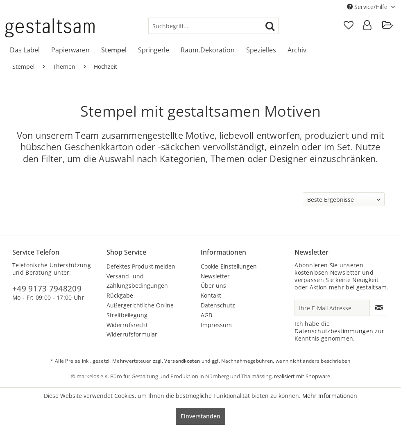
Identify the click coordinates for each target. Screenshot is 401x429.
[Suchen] (270, 26)
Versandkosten (182, 360)
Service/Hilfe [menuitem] (368, 7)
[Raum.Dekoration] (207, 50)
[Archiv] (297, 50)
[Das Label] (24, 50)
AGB (206, 315)
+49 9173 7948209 (47, 288)
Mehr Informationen (329, 396)
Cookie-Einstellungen (229, 266)
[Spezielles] (261, 50)
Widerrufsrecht (127, 325)
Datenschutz (218, 305)
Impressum (216, 325)
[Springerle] (153, 50)
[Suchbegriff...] (213, 26)
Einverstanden (200, 416)
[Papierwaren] (70, 50)
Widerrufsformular (131, 334)
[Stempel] (113, 50)
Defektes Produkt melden (140, 266)
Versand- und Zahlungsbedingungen (137, 281)
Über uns (213, 285)
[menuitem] (213, 26)
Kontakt (211, 295)
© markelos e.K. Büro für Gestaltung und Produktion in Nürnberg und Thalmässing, (172, 376)
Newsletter (215, 276)
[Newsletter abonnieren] (378, 308)
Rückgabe (119, 295)
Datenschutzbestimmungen (334, 331)
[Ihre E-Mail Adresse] (332, 308)
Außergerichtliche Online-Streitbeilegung (141, 310)
